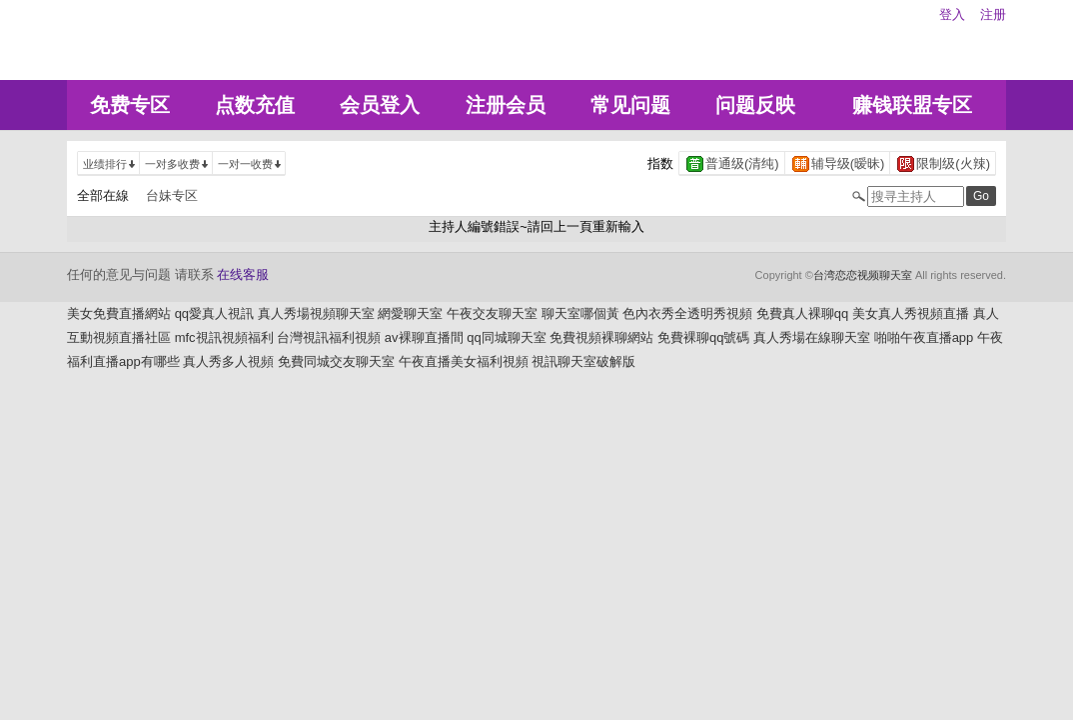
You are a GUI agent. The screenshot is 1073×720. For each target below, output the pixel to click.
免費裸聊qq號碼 (703, 337)
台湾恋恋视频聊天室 (862, 275)
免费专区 (130, 105)
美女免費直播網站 (119, 313)
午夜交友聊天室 (492, 313)
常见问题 (630, 105)
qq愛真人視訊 (214, 313)
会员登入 (380, 105)
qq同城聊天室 (506, 337)
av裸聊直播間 (424, 337)
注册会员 (505, 105)
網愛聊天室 (410, 313)
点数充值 (255, 105)
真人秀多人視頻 (228, 361)
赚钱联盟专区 (912, 105)
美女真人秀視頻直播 (910, 313)
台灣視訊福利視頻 (329, 337)
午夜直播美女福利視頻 (464, 361)
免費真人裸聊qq (802, 313)
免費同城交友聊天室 (336, 361)
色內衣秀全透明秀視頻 (687, 313)
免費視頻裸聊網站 (601, 337)
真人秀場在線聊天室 (811, 337)
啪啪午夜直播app (924, 337)
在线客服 (243, 274)
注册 (993, 14)
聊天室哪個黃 (580, 313)
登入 (952, 14)
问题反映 (755, 105)
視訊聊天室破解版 (583, 361)
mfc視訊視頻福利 (224, 337)
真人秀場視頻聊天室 (316, 313)
